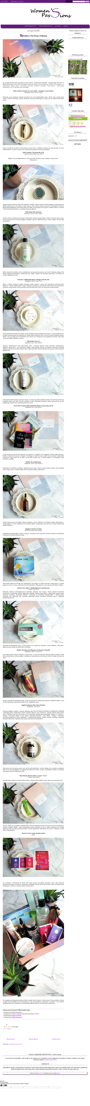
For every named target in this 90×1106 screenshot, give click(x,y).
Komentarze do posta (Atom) (15, 1044)
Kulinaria (57, 26)
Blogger (58, 1073)
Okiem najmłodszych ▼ (45, 26)
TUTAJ (36, 1014)
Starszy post (56, 1039)
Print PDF (7, 1026)
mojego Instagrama (16, 1017)
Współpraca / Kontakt (17, 1)
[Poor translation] (5, 1085)
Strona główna (33, 1039)
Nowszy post (11, 1039)
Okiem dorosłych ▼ (30, 26)
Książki (66, 26)
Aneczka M (41, 1073)
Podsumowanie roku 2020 (75, 59)
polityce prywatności (51, 1059)
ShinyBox (9, 1028)
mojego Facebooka (16, 1015)
